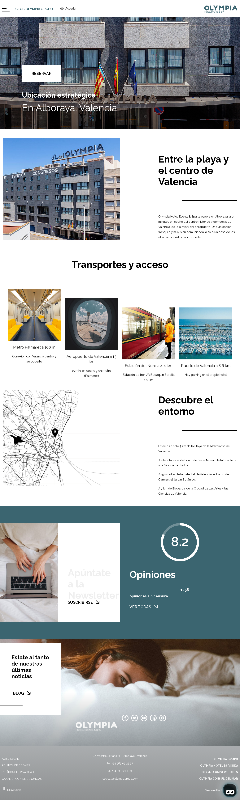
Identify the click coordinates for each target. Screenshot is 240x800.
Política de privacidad (18, 772)
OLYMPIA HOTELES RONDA (219, 765)
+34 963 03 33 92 (122, 763)
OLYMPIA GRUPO (226, 759)
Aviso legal (10, 758)
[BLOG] (29, 693)
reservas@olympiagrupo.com (120, 778)
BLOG (18, 693)
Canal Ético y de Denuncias (21, 778)
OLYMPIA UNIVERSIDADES (220, 772)
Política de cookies (16, 765)
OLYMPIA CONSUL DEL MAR (218, 778)
